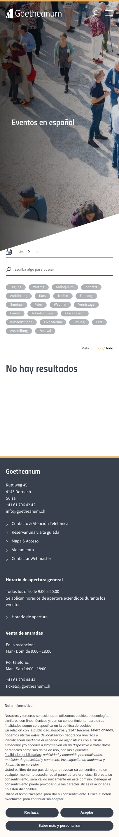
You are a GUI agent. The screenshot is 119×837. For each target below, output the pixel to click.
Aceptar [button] (87, 812)
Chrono (97, 348)
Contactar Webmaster (31, 558)
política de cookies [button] (77, 726)
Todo (109, 348)
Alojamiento (23, 550)
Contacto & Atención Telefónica (40, 523)
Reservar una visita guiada (35, 532)
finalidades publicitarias (23, 755)
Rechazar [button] (32, 812)
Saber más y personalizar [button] (59, 826)
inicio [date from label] (19, 251)
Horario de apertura (30, 617)
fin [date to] (37, 251)
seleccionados (102, 730)
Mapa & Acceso (25, 541)
